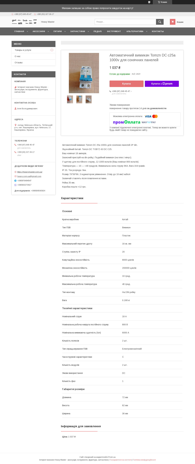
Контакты (158, 31)
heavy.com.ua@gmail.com (29, 176)
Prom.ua (111, 457)
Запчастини (77, 31)
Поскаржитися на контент (120, 460)
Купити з (161, 83)
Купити (126, 83)
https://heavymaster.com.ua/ (29, 172)
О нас (17, 56)
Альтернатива (134, 31)
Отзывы (19, 62)
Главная (19, 31)
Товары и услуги (23, 50)
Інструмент (114, 31)
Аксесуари (39, 31)
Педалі (98, 31)
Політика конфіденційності (144, 460)
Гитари (57, 31)
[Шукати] (160, 22)
